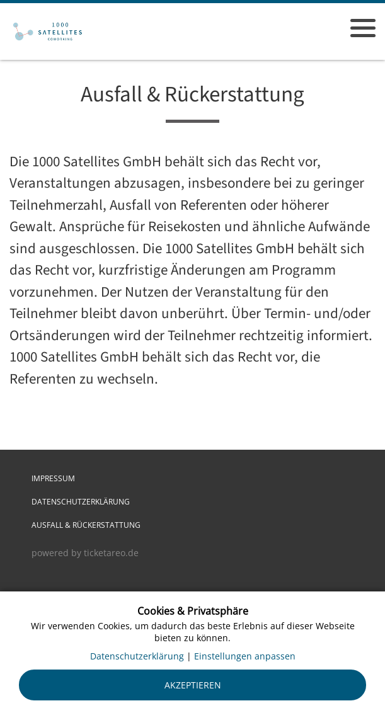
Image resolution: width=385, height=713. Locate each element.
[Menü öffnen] (363, 28)
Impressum (53, 478)
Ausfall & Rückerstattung (86, 525)
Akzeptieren (192, 685)
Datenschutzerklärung (81, 501)
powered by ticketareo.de (85, 553)
